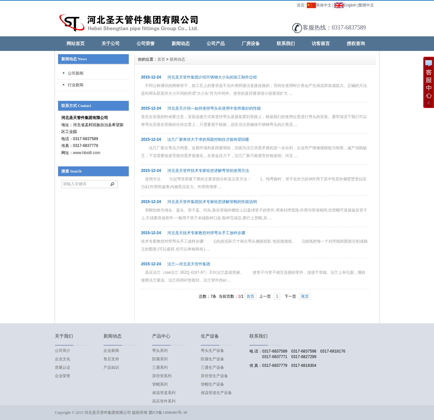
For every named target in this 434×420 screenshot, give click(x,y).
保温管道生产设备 (216, 392)
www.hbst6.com (86, 152)
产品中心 (161, 336)
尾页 (305, 296)
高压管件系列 (163, 401)
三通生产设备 (212, 367)
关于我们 (64, 336)
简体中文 (319, 5)
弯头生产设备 (212, 350)
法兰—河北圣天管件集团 (188, 264)
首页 (161, 59)
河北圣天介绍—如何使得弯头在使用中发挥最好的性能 (214, 108)
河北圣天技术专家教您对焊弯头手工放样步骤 (206, 233)
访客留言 (321, 43)
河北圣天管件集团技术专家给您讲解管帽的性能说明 (212, 201)
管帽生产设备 (212, 384)
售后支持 (111, 359)
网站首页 (75, 43)
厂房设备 (251, 43)
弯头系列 (160, 350)
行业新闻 (75, 85)
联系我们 (286, 43)
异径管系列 (162, 376)
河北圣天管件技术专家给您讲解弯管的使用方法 (208, 170)
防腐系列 (160, 359)
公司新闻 (75, 73)
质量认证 (62, 367)
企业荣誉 (62, 376)
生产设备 (210, 336)
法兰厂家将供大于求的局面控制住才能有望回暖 (208, 139)
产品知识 (111, 367)
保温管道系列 (163, 392)
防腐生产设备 (212, 359)
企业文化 (62, 359)
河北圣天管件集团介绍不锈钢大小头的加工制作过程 (212, 77)
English (345, 5)
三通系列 (160, 367)
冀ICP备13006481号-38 (168, 412)
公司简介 (62, 350)
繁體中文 (366, 5)
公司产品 (216, 43)
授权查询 (356, 43)
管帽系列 (160, 384)
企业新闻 (111, 350)
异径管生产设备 (214, 376)
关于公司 (111, 43)
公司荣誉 (146, 43)
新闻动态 (181, 43)
